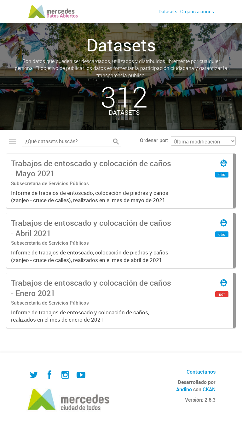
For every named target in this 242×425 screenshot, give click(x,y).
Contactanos (201, 371)
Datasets (167, 11)
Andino (184, 389)
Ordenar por (153, 140)
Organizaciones (197, 11)
